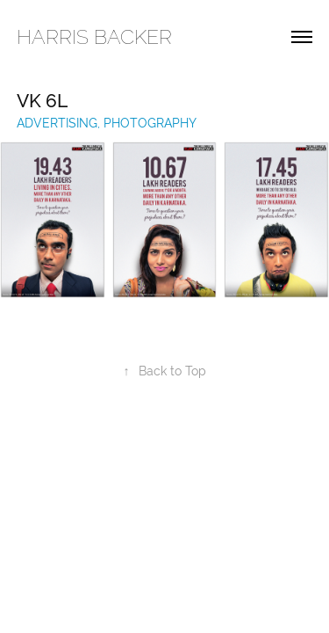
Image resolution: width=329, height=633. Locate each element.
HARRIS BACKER (94, 36)
